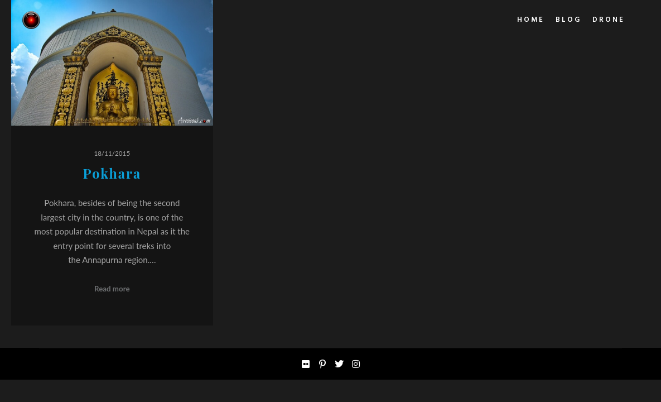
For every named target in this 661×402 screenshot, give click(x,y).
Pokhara (112, 173)
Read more (112, 288)
